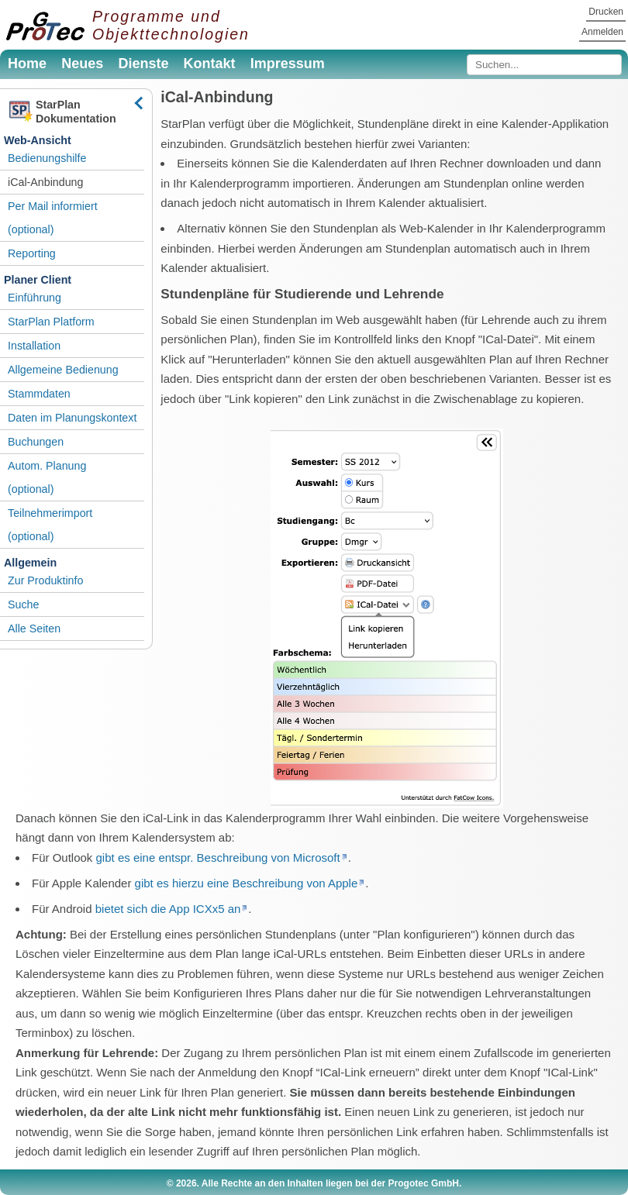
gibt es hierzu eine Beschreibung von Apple (246, 883)
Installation (34, 345)
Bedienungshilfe (47, 158)
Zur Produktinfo (45, 580)
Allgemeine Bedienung (63, 369)
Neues (82, 63)
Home (27, 63)
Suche (23, 604)
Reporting (32, 253)
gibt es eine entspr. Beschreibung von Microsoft (218, 857)
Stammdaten (39, 393)
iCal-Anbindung (45, 182)
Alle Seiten (34, 628)
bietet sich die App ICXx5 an (168, 908)
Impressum (287, 63)
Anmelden (602, 31)
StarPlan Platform (51, 321)
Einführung (34, 297)
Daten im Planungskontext (72, 418)
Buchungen (36, 442)
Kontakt (210, 63)
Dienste (143, 63)
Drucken (605, 11)
